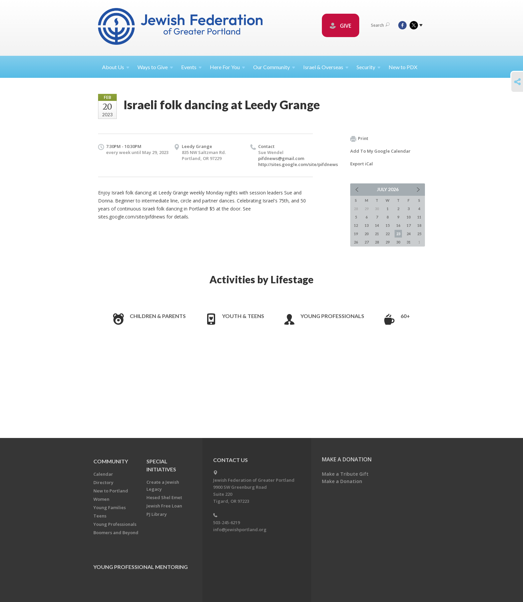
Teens (99, 516)
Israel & (326, 67)
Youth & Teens (243, 316)
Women (101, 499)
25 (419, 234)
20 (367, 234)
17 (409, 225)
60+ (405, 316)
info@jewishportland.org (240, 529)
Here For (227, 67)
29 (388, 242)
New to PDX (403, 67)
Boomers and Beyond (115, 533)
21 (377, 234)
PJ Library (156, 514)
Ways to (155, 67)
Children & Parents (158, 316)
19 (356, 234)
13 (367, 225)
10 (409, 217)
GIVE (340, 25)
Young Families (109, 507)
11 (419, 217)
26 (356, 242)
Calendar (103, 474)
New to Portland (110, 491)
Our (274, 67)
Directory (103, 482)
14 (377, 225)
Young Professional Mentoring (140, 567)
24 (409, 234)
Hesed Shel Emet (164, 497)
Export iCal (361, 164)
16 (398, 225)
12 (356, 225)
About (115, 67)
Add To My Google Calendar (380, 151)
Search (380, 25)
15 (388, 225)
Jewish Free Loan (164, 506)
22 (388, 234)
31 (409, 242)
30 (398, 242)
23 (398, 234)
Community (110, 461)
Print (359, 138)
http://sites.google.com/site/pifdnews (298, 164)
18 (419, 225)
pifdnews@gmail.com (281, 158)
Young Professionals (332, 316)
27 (367, 242)
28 (377, 242)
